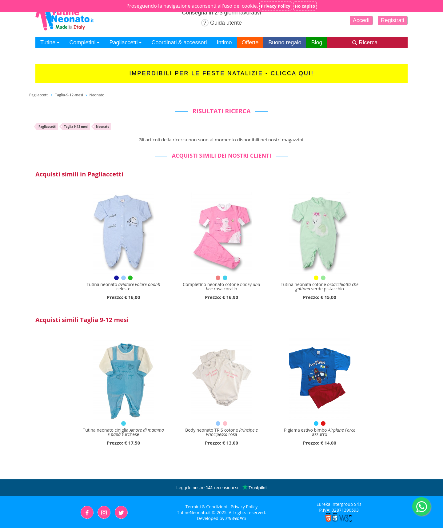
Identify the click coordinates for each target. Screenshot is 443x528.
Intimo (224, 42)
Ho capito (305, 6)
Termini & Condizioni (206, 507)
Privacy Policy (244, 507)
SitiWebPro (235, 518)
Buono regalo (284, 42)
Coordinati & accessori (179, 42)
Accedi (361, 20)
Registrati (392, 20)
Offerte (250, 42)
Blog (316, 42)
